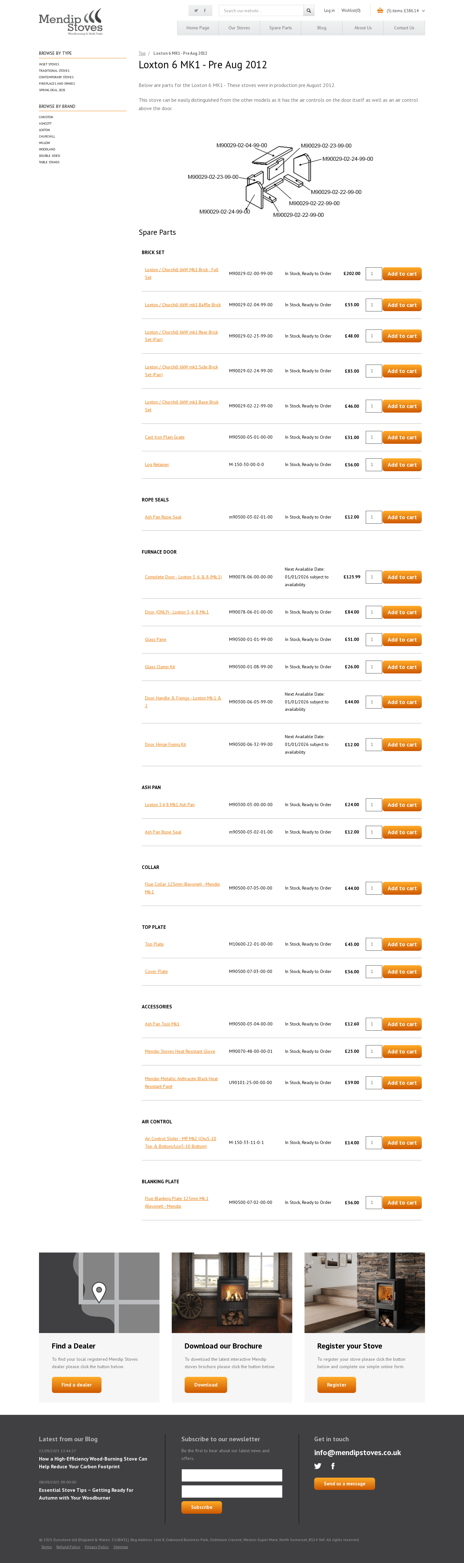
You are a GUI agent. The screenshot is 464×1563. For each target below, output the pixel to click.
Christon (46, 117)
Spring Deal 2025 (52, 90)
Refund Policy (68, 1546)
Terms (46, 1546)
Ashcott (45, 123)
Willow (44, 143)
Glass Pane (155, 639)
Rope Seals (155, 500)
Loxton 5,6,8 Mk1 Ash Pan (170, 804)
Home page (198, 28)
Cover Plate (156, 971)
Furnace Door (159, 552)
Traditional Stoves (54, 71)
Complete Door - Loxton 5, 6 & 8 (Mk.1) (183, 577)
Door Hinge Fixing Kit (165, 744)
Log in (329, 10)
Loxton (44, 130)
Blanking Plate (160, 1181)
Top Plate (154, 927)
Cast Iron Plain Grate (165, 437)
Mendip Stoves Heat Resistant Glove (180, 1051)
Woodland (47, 149)
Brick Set (153, 252)
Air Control (157, 1122)
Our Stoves (239, 28)
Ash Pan (151, 787)
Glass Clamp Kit (160, 667)
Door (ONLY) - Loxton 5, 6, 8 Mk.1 (177, 612)
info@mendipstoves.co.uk (357, 1452)
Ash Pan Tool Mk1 (162, 1024)
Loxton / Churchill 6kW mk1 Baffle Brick (183, 305)
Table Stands (49, 162)
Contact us (404, 28)
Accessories (157, 1007)
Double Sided (49, 156)
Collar (150, 867)
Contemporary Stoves (56, 77)
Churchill (47, 136)
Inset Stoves (49, 64)
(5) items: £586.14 (403, 11)
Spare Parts (280, 28)
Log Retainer (157, 464)
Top (142, 53)
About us (363, 28)
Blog (321, 28)
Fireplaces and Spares (57, 83)
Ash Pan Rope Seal (163, 517)
